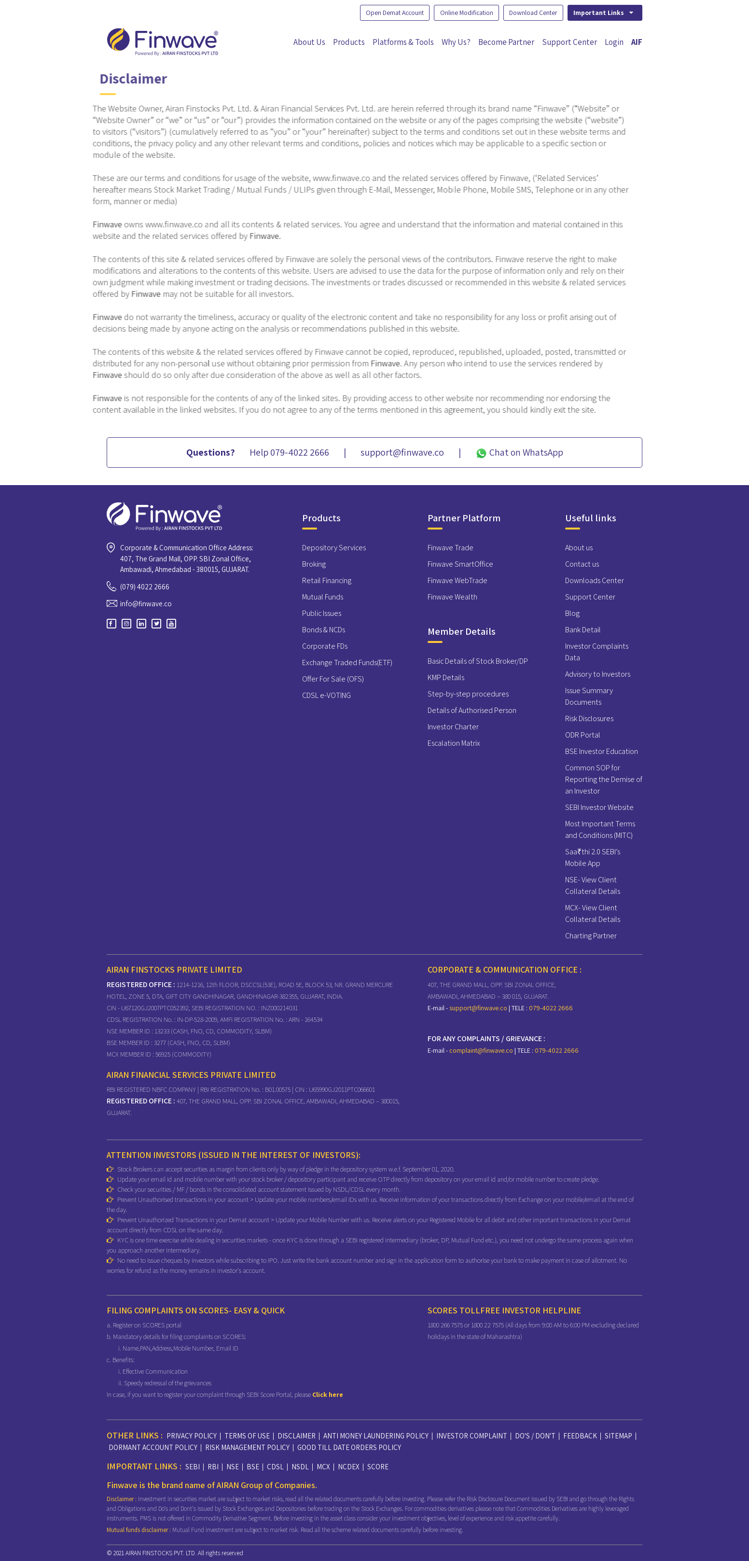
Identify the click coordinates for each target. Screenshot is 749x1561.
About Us (309, 42)
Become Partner (506, 42)
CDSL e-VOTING (326, 695)
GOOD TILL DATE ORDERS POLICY (349, 1447)
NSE (232, 1466)
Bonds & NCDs (323, 630)
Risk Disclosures (589, 718)
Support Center (590, 597)
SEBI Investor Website (599, 807)
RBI (213, 1466)
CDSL (275, 1466)
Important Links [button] (603, 12)
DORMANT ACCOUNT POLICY (153, 1447)
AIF (636, 42)
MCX (323, 1466)
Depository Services (334, 548)
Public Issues (321, 613)
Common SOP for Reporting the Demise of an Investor (603, 779)
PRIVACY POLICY (191, 1435)
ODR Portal (582, 735)
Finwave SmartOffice (460, 564)
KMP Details (446, 677)
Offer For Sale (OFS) (333, 679)
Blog (572, 613)
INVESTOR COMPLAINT (471, 1435)
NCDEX (349, 1466)
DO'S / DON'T (535, 1435)
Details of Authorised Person (472, 710)
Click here (327, 1394)
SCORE (377, 1466)
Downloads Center (594, 580)
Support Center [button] (569, 42)
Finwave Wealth (452, 597)
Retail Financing (326, 580)
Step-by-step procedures (468, 694)
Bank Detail (583, 630)
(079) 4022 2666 (144, 586)
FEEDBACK (580, 1435)
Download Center (531, 12)
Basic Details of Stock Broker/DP (478, 661)
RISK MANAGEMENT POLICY (247, 1447)
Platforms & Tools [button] (403, 42)
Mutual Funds (322, 597)
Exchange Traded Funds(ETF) (347, 662)
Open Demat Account (388, 12)
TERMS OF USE (247, 1435)
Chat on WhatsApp (519, 452)
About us (579, 548)
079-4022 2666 (550, 1007)
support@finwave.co (479, 1007)
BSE (253, 1466)
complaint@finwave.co (481, 1049)
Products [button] (349, 42)
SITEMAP (618, 1435)
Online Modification (462, 12)
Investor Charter (453, 727)
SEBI (192, 1466)
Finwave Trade (450, 548)
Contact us (582, 564)
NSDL (300, 1466)
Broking (314, 564)
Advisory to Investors (597, 674)
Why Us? (456, 42)
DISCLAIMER (296, 1435)
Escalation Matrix (454, 743)
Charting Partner (591, 936)
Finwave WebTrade (457, 580)
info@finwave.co (146, 603)
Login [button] (614, 42)
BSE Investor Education (601, 751)
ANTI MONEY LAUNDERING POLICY (376, 1435)
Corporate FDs (324, 646)
